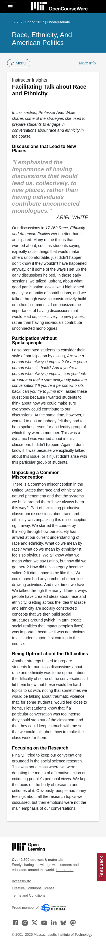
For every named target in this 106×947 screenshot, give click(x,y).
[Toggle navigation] (10, 7)
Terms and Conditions (28, 895)
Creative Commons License (33, 888)
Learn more (64, 870)
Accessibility (21, 881)
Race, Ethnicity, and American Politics (42, 38)
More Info (87, 63)
